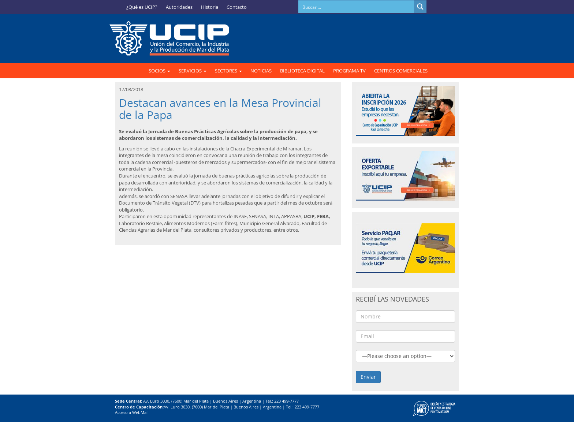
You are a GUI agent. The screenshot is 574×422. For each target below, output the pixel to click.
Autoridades (179, 7)
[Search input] (356, 6)
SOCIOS (159, 70)
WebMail (140, 412)
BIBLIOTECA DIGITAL (302, 70)
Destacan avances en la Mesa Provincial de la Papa (220, 108)
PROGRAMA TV (349, 70)
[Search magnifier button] (420, 6)
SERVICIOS (192, 70)
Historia (209, 7)
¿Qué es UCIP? (141, 7)
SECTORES (228, 70)
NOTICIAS (261, 70)
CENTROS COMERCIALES (401, 70)
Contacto (237, 7)
